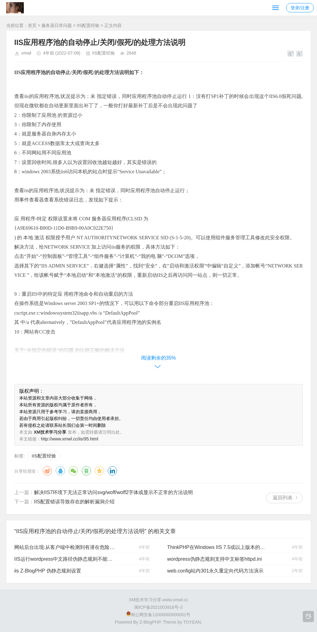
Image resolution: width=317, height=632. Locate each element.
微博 (47, 470)
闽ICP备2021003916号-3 (158, 607)
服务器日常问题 (56, 25)
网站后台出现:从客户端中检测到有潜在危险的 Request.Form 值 (65, 547)
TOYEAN (192, 622)
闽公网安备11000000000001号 (158, 614)
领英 (112, 470)
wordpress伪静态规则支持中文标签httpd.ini (214, 559)
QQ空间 (99, 470)
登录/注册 (300, 7)
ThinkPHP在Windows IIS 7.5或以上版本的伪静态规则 (218, 547)
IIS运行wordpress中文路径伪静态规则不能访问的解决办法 (65, 559)
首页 (32, 25)
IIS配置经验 (88, 25)
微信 (73, 470)
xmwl (26, 53)
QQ (60, 470)
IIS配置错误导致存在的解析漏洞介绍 (74, 501)
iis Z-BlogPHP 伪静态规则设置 (47, 570)
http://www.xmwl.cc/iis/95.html (69, 438)
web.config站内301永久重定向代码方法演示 (215, 570)
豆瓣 (86, 470)
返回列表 (283, 497)
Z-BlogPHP (149, 622)
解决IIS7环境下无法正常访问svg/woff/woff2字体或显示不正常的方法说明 (113, 492)
